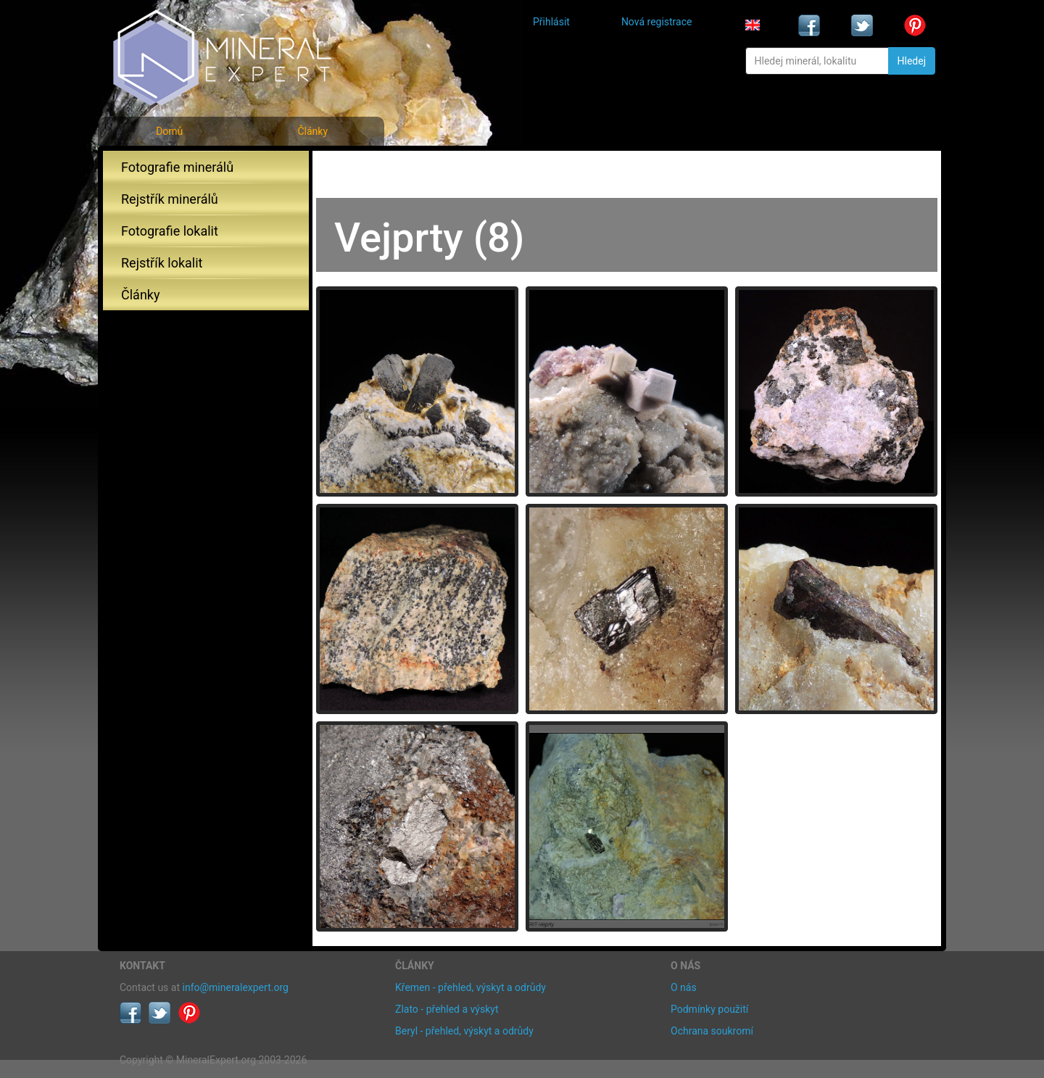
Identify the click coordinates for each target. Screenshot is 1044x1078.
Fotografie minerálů (177, 167)
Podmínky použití (709, 1009)
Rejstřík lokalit (161, 262)
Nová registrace (656, 22)
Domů (169, 131)
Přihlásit (551, 22)
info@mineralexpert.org (236, 987)
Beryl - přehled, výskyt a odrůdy (464, 1031)
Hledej (912, 61)
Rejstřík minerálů (169, 199)
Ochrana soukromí (712, 1031)
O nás (684, 987)
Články (312, 131)
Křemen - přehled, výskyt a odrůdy (470, 987)
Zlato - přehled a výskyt (446, 1009)
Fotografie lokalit (169, 231)
